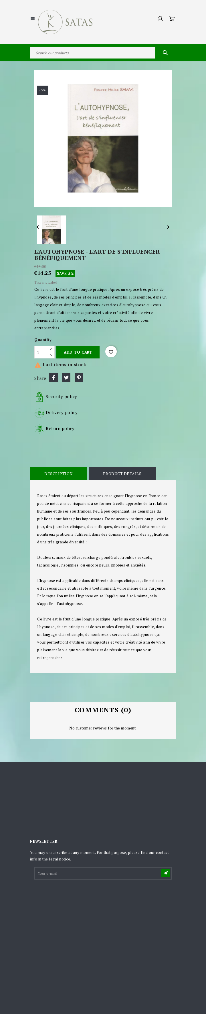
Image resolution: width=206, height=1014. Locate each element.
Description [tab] (58, 473)
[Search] (103, 53)
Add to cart (78, 352)
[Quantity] (41, 352)
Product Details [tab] (122, 473)
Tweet (66, 377)
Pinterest (79, 377)
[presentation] (78, 894)
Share (53, 377)
